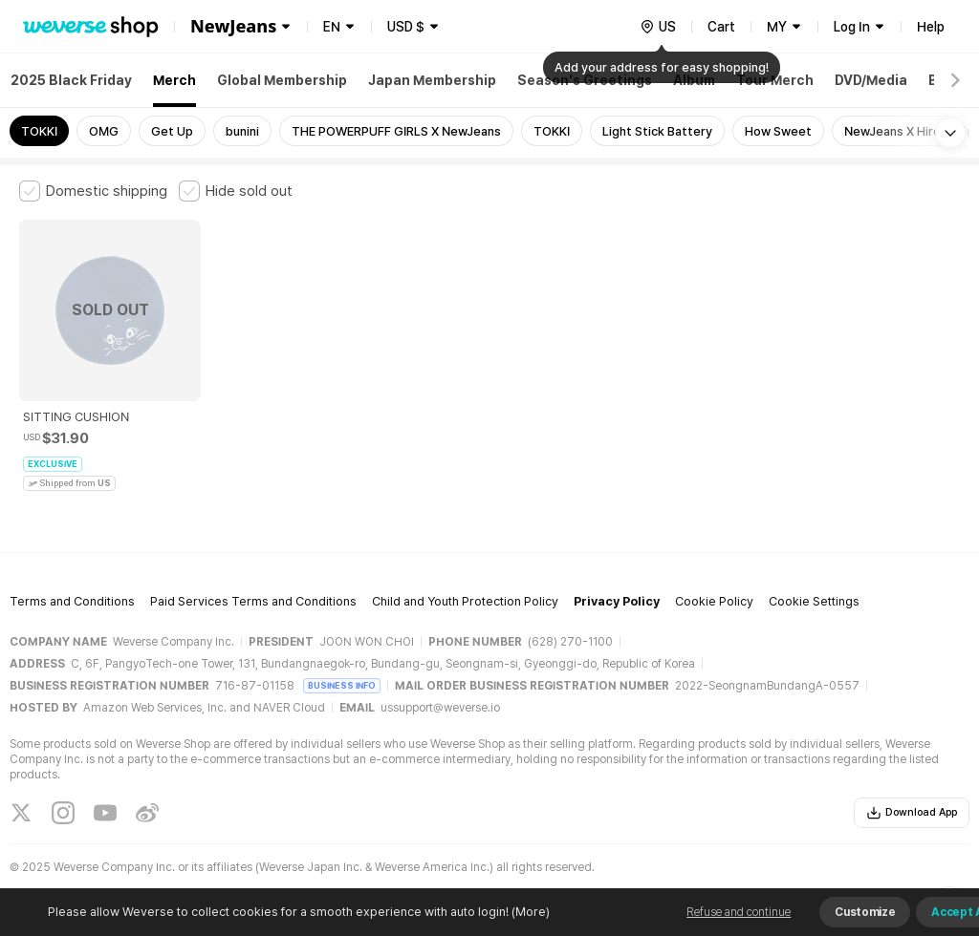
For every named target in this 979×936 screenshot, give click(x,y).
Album (694, 80)
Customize (865, 912)
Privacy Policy (617, 601)
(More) (529, 911)
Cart (721, 26)
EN (331, 26)
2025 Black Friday (71, 80)
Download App (911, 812)
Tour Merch (775, 80)
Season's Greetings (584, 80)
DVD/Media (871, 80)
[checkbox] (93, 191)
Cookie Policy (714, 601)
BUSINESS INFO (342, 685)
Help (931, 26)
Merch (174, 80)
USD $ (405, 26)
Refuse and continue (738, 912)
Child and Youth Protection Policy (465, 601)
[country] (657, 27)
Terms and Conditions (72, 601)
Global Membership (282, 80)
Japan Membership (432, 80)
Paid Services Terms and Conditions (253, 601)
